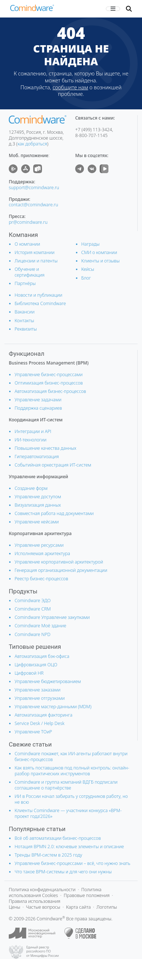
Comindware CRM (33, 609)
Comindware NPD (32, 634)
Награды (90, 244)
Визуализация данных (38, 505)
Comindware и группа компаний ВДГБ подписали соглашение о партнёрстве (66, 785)
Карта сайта (78, 907)
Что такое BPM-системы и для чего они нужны (63, 872)
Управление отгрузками (40, 698)
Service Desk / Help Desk (40, 723)
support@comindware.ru (34, 187)
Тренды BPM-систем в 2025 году (48, 855)
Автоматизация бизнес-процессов (50, 391)
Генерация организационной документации (61, 570)
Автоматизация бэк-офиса (42, 656)
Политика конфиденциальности (42, 889)
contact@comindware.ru (33, 205)
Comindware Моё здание (40, 626)
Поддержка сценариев (38, 408)
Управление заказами (38, 690)
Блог (86, 278)
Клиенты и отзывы (100, 261)
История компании (34, 252)
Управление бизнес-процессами (48, 374)
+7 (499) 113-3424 (93, 129)
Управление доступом (38, 497)
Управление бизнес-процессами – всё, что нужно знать (72, 863)
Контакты (24, 320)
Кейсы (88, 269)
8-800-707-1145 (91, 135)
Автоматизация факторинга (43, 715)
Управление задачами (38, 400)
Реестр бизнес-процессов (41, 579)
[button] (129, 8)
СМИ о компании (99, 252)
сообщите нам (70, 87)
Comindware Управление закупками (52, 617)
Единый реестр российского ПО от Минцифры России (42, 951)
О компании (27, 244)
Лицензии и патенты (36, 261)
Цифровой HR (29, 673)
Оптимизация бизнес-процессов (49, 383)
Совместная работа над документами (54, 513)
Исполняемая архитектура (42, 553)
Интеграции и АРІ (33, 431)
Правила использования (34, 901)
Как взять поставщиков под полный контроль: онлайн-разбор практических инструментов (72, 771)
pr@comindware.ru (28, 222)
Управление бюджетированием (48, 681)
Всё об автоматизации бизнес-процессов (58, 838)
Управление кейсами (37, 522)
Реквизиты (26, 329)
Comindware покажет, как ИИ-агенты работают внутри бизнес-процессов (71, 757)
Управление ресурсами (39, 545)
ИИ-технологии (30, 440)
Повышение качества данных (45, 448)
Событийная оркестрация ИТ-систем (53, 465)
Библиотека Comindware (40, 303)
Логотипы (106, 907)
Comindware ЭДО (33, 600)
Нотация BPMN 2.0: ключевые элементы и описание (69, 846)
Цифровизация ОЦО (36, 665)
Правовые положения (87, 895)
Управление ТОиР (33, 732)
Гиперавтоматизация (37, 456)
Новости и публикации (38, 295)
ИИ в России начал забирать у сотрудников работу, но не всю (71, 799)
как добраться (32, 144)
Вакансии (24, 312)
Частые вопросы (43, 907)
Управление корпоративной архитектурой (59, 562)
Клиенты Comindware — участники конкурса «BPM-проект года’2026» (68, 813)
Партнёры (25, 283)
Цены (14, 907)
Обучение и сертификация (30, 272)
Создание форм (31, 488)
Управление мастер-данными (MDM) (53, 706)
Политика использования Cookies (55, 892)
